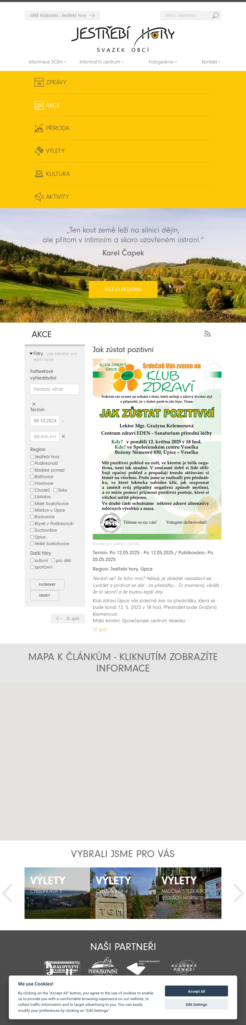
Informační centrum (100, 62)
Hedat (215, 15)
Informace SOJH (46, 62)
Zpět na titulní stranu (123, 39)
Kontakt (209, 62)
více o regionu (123, 289)
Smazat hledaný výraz (34, 404)
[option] (57, 893)
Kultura (58, 174)
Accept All (196, 991)
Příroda (57, 128)
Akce (53, 105)
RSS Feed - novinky (208, 333)
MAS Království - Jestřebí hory (58, 15)
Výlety (55, 151)
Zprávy (56, 82)
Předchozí (7, 893)
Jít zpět (72, 618)
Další (238, 893)
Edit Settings (196, 1004)
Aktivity (57, 196)
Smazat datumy (63, 436)
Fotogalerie (161, 62)
